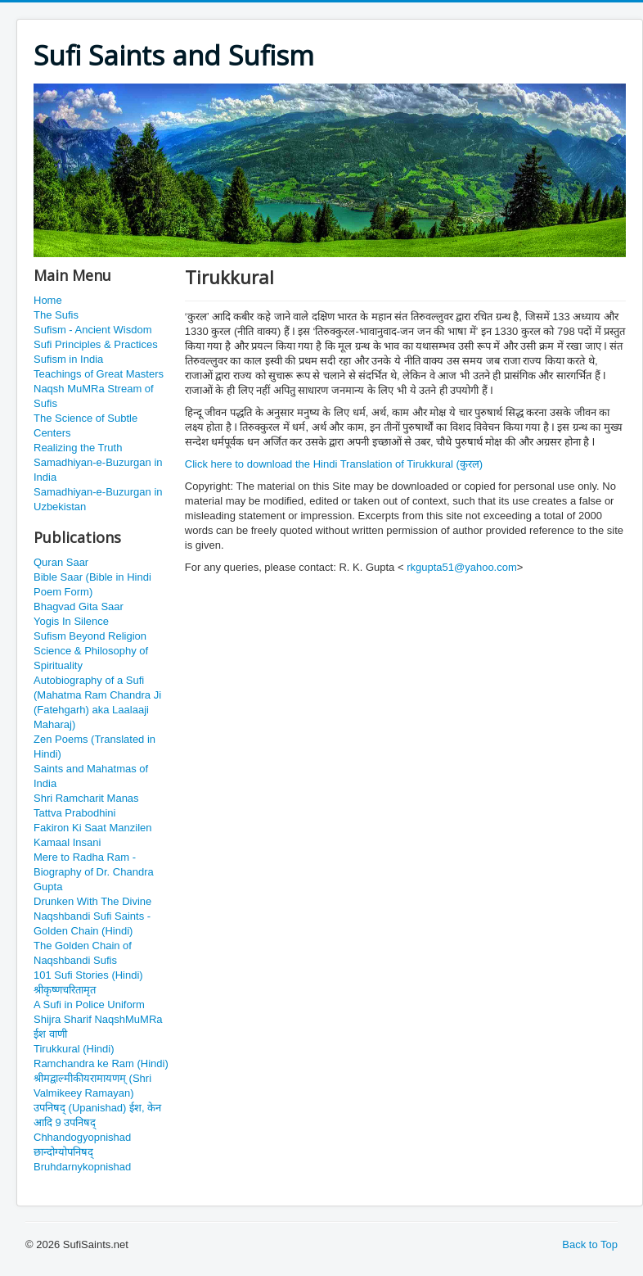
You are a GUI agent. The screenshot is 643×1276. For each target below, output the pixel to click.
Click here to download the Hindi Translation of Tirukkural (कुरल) (334, 464)
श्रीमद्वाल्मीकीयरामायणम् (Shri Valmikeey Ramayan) (92, 1085)
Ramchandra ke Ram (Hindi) (101, 1063)
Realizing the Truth (78, 447)
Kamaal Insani (67, 842)
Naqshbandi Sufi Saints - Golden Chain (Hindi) (92, 923)
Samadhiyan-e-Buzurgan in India (98, 469)
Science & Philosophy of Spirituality (91, 658)
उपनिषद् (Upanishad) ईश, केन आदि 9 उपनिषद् (97, 1115)
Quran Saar (61, 562)
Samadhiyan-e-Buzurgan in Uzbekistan (98, 499)
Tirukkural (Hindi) (74, 1049)
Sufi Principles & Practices (96, 344)
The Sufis (56, 315)
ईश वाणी (50, 1034)
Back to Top (590, 1244)
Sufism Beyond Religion (90, 636)
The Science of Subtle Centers (85, 425)
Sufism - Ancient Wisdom (93, 330)
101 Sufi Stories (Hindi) (88, 975)
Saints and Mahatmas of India (91, 776)
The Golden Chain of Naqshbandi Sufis (83, 952)
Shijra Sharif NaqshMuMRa (98, 1019)
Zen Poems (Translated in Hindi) (94, 746)
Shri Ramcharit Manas (86, 798)
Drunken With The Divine (92, 901)
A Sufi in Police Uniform (89, 1004)
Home (48, 300)
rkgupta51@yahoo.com (462, 567)
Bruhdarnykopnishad (82, 1167)
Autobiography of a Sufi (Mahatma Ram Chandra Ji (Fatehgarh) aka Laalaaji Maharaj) (97, 702)
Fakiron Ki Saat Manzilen (93, 827)
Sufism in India (68, 359)
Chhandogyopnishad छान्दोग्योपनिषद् (82, 1144)
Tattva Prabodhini (74, 813)
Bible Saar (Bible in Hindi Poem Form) (92, 584)
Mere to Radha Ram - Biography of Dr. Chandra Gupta (94, 872)
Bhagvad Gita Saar (79, 606)
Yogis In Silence (71, 621)
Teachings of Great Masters (99, 374)
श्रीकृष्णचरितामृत (65, 990)
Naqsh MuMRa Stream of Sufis (94, 395)
